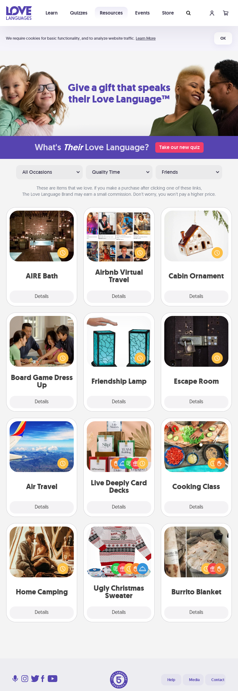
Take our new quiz (179, 147)
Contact (217, 679)
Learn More (146, 38)
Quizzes (78, 13)
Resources (111, 13)
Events (142, 13)
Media (194, 679)
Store (168, 13)
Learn (52, 13)
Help (171, 679)
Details (42, 296)
